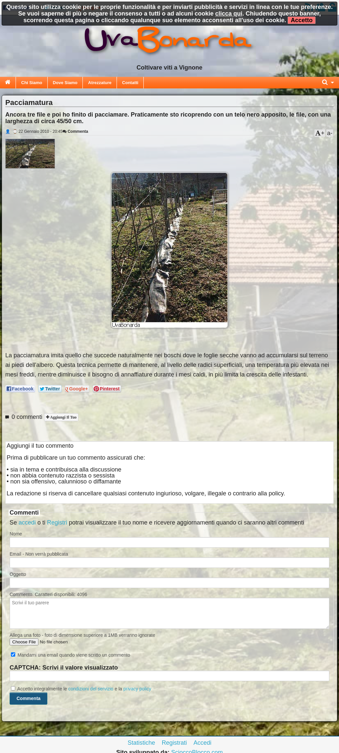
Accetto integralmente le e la (81, 688)
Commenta (75, 131)
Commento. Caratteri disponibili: (48, 594)
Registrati (174, 742)
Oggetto (18, 574)
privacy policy (137, 688)
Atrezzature (100, 82)
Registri (57, 522)
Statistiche (141, 742)
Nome (16, 533)
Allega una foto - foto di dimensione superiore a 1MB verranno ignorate (82, 635)
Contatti (130, 82)
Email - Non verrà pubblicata (39, 554)
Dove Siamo (65, 82)
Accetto (302, 20)
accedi (27, 522)
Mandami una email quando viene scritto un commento (70, 655)
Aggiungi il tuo (62, 417)
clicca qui (228, 13)
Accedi (203, 742)
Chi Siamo (31, 82)
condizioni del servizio (90, 688)
